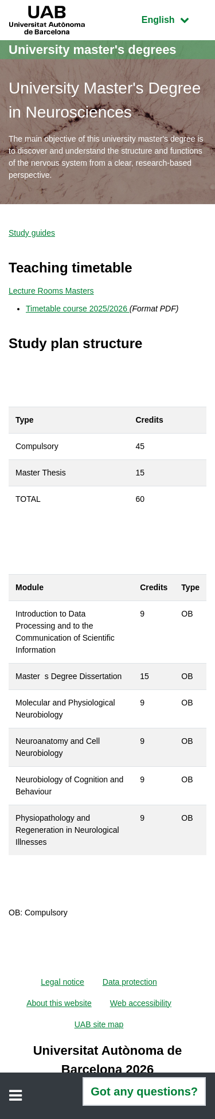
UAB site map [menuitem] (99, 1024)
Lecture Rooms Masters (51, 290)
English (173, 19)
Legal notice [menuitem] (62, 982)
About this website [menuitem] (59, 1003)
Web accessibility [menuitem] (140, 1003)
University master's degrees (93, 49)
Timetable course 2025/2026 (78, 308)
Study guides (32, 232)
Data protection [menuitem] (130, 982)
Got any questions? (144, 1091)
